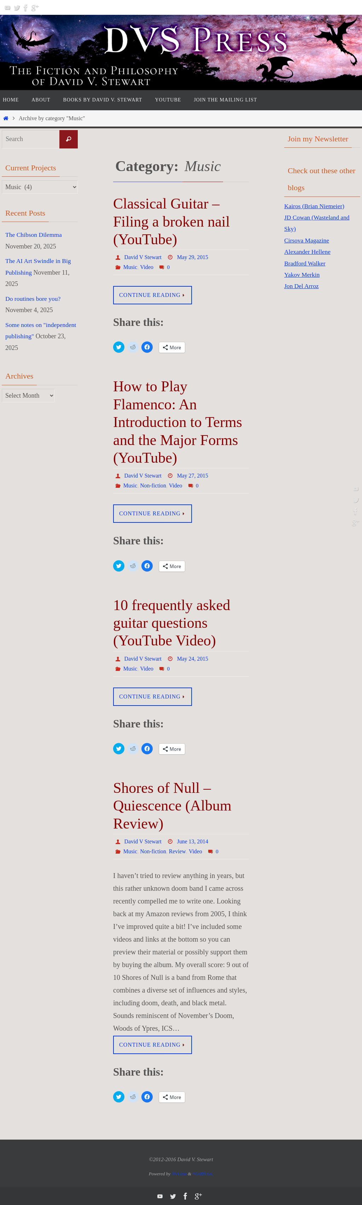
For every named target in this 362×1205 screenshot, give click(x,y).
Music (130, 267)
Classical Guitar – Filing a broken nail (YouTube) (171, 221)
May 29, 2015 (193, 257)
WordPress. (202, 1173)
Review (177, 851)
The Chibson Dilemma (34, 234)
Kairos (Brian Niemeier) (315, 206)
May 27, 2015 (193, 476)
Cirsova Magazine (307, 240)
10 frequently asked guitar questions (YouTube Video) (171, 623)
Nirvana (179, 1173)
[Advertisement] (312, 409)
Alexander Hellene (308, 251)
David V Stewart (143, 257)
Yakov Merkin (302, 274)
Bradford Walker (305, 263)
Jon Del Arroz (302, 285)
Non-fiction (153, 485)
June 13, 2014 (193, 841)
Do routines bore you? (33, 298)
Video (147, 267)
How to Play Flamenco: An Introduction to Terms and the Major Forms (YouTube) (177, 422)
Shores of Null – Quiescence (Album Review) (172, 806)
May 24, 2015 (193, 659)
